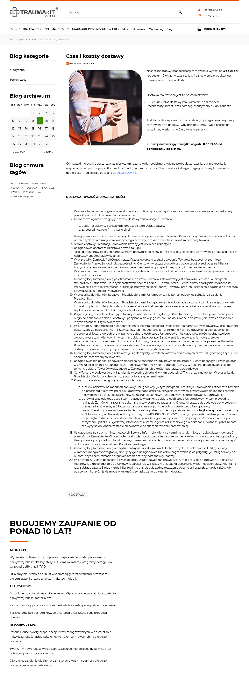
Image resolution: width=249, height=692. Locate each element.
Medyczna (17, 70)
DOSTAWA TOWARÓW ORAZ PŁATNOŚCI (95, 197)
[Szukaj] (180, 12)
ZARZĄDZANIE (39, 183)
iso (39, 192)
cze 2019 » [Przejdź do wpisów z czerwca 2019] (47, 152)
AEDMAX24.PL (127, 173)
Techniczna (18, 79)
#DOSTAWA (77, 494)
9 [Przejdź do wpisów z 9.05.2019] (40, 121)
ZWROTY (15, 192)
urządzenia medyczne (22, 196)
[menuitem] (15, 29)
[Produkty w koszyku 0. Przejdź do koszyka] (215, 29)
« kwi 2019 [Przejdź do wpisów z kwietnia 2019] (19, 152)
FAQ (13, 183)
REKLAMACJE (47, 188)
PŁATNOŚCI (29, 192)
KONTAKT (23, 183)
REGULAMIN (17, 188)
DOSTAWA (32, 188)
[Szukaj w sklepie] (121, 12)
